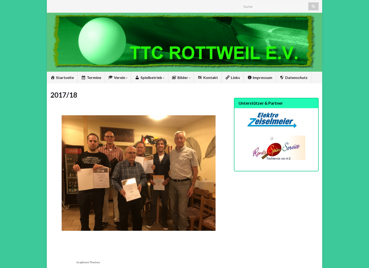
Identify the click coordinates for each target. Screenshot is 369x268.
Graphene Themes (88, 262)
